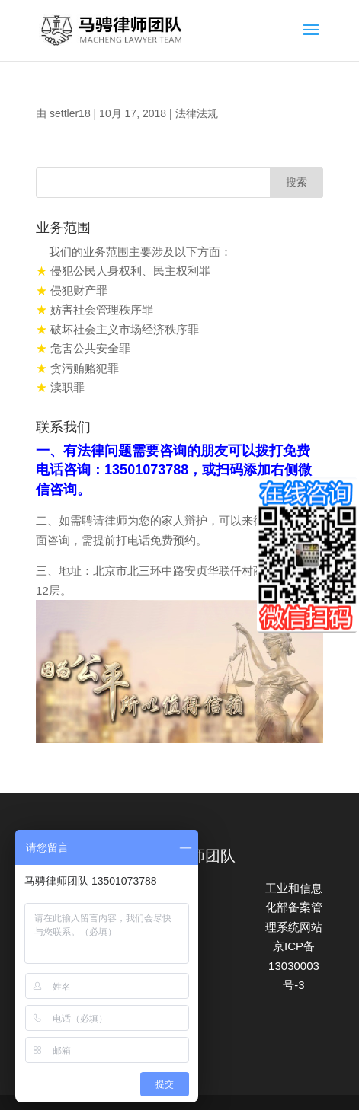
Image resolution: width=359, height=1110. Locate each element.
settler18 (70, 113)
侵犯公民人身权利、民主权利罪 (130, 270)
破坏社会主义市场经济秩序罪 (124, 329)
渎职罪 (67, 387)
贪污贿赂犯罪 (84, 368)
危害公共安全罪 (90, 348)
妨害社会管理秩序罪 (101, 309)
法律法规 (196, 113)
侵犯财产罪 (78, 290)
